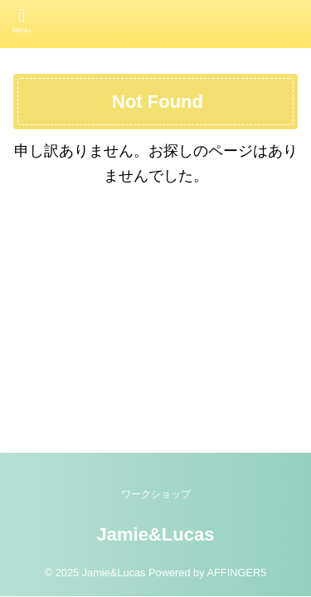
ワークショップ (156, 494)
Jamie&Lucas (156, 534)
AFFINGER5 (236, 572)
